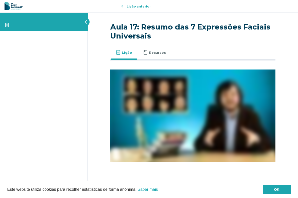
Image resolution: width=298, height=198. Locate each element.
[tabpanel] (192, 115)
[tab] (124, 52)
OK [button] (276, 190)
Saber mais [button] (148, 189)
